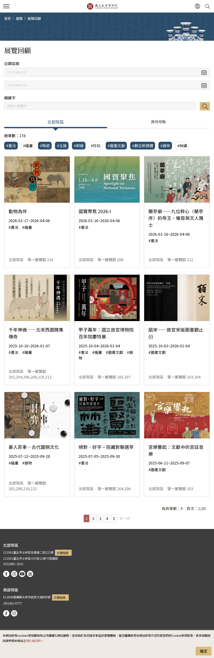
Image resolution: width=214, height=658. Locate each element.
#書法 (11, 145)
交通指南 (62, 552)
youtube (22, 574)
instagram (14, 574)
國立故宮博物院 (102, 6)
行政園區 (52, 558)
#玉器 (62, 145)
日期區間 (11, 63)
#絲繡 (182, 145)
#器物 (165, 145)
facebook (6, 574)
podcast (30, 574)
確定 (203, 651)
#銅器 (79, 145)
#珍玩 (96, 145)
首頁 (7, 18)
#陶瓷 (45, 145)
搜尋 (205, 106)
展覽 (19, 18)
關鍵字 (9, 97)
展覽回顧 (34, 18)
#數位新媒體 (142, 145)
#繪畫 (28, 145)
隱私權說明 (33, 640)
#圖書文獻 (116, 145)
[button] (197, 6)
